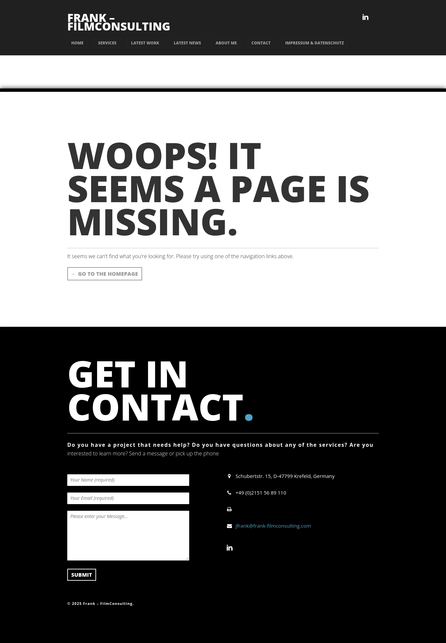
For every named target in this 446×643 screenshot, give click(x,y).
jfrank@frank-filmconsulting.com (273, 525)
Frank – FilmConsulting (118, 22)
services (107, 43)
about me (226, 43)
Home (77, 43)
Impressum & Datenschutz (314, 43)
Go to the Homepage (104, 273)
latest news (187, 43)
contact (261, 43)
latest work (145, 43)
